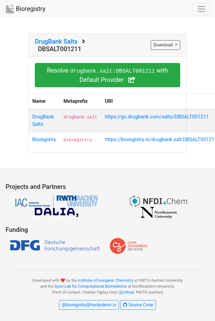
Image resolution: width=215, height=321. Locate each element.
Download (163, 44)
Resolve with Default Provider (107, 75)
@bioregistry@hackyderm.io (89, 304)
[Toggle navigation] (201, 9)
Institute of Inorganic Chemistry (106, 280)
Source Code (138, 304)
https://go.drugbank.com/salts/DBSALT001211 (157, 117)
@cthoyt (127, 292)
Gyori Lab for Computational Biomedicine (90, 286)
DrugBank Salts (56, 41)
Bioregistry (25, 9)
